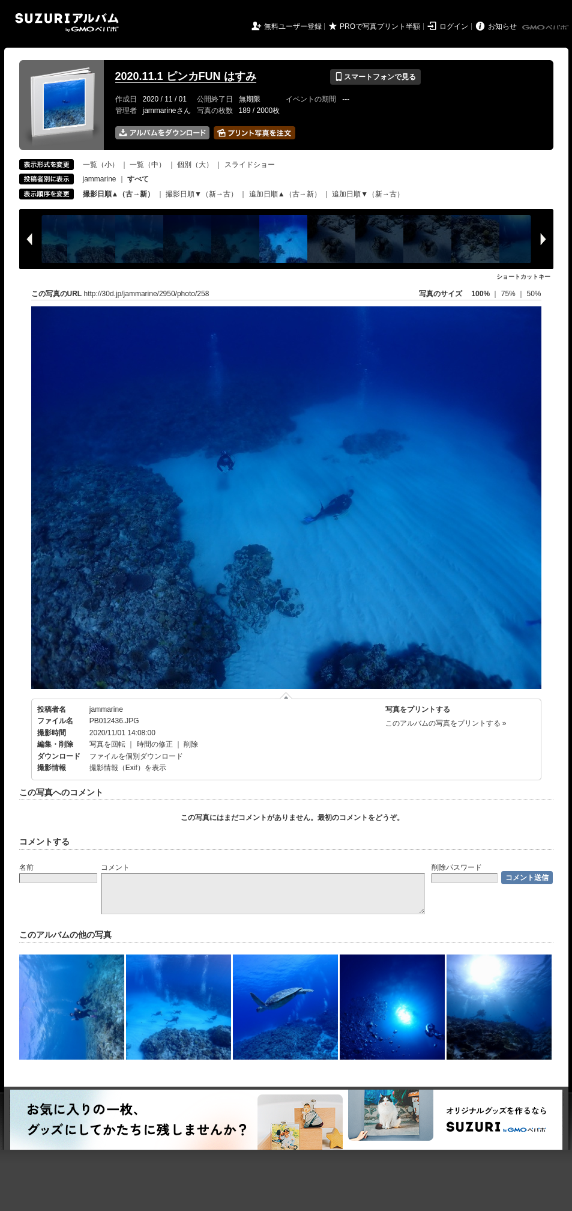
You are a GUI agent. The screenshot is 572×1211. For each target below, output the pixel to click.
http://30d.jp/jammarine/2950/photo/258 (146, 294)
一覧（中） (148, 164)
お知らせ (502, 26)
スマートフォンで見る (375, 77)
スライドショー (249, 164)
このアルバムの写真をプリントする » (446, 723)
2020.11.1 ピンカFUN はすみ (185, 76)
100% (480, 294)
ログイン (453, 26)
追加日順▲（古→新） (285, 194)
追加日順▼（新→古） (368, 194)
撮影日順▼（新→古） (202, 194)
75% (509, 294)
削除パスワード (457, 867)
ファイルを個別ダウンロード (136, 756)
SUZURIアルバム (67, 22)
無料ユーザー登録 (293, 26)
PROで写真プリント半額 (380, 26)
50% (533, 294)
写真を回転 (107, 744)
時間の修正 (155, 744)
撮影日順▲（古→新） (119, 194)
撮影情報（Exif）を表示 (127, 767)
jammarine (99, 179)
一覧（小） (101, 164)
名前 (26, 867)
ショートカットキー (523, 276)
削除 (191, 744)
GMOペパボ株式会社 (546, 28)
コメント (115, 867)
